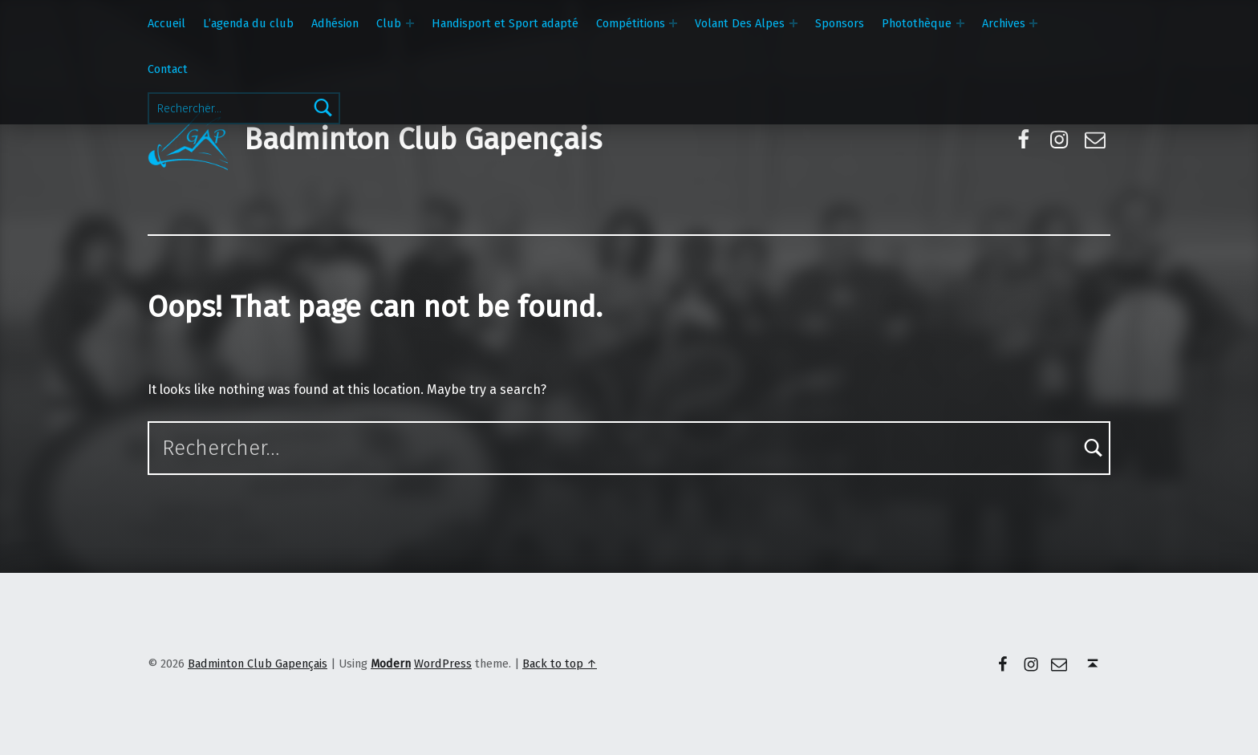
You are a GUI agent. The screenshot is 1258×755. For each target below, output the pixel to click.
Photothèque (917, 23)
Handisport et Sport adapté (505, 23)
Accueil (166, 23)
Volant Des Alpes (740, 23)
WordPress (443, 663)
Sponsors (839, 23)
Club (388, 23)
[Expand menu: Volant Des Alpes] (793, 23)
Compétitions (630, 23)
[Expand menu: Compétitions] (673, 23)
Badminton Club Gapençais (423, 139)
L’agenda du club (248, 23)
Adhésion (335, 23)
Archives (1003, 23)
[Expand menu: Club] (410, 23)
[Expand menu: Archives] (1033, 23)
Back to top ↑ (559, 663)
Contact (168, 69)
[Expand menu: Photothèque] (960, 23)
